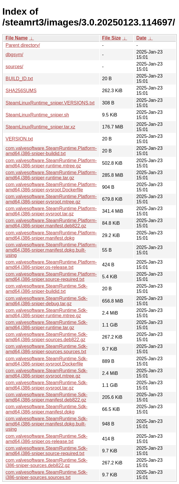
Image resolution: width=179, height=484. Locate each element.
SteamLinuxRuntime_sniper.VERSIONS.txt (50, 102)
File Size (111, 37)
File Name (17, 37)
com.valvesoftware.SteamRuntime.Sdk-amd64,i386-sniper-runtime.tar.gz (46, 325)
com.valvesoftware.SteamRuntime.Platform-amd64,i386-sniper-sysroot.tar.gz (51, 211)
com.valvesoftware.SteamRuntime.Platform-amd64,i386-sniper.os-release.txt (51, 265)
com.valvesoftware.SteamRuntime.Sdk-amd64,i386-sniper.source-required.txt (46, 451)
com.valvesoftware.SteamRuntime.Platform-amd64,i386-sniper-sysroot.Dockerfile (51, 187)
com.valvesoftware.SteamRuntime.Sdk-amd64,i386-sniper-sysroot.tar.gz (46, 385)
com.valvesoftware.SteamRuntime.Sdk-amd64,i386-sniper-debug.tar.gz (46, 301)
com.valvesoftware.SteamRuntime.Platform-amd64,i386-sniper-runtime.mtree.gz (51, 163)
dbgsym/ (14, 54)
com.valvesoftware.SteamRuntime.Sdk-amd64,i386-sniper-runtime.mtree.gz (46, 313)
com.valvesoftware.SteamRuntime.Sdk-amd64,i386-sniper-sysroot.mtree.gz (46, 373)
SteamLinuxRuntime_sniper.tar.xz (40, 126)
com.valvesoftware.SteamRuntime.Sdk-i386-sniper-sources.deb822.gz (46, 463)
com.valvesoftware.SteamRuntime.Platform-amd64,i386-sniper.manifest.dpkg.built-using (51, 250)
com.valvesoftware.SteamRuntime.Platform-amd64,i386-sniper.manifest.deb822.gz (51, 223)
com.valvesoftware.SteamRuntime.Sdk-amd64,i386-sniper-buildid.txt (46, 289)
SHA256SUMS (21, 90)
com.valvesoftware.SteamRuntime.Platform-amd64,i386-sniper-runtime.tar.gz (51, 175)
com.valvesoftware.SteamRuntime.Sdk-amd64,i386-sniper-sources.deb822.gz (46, 337)
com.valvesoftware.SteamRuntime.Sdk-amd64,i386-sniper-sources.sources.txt (46, 349)
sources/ (14, 66)
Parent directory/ (23, 45)
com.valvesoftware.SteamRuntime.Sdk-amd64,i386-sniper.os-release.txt (46, 439)
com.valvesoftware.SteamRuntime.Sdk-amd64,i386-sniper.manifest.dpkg (46, 409)
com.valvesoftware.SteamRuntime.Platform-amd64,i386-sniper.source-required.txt (51, 277)
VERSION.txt (19, 138)
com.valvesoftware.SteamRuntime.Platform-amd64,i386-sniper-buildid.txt (51, 151)
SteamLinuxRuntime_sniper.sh (37, 114)
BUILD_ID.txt (19, 78)
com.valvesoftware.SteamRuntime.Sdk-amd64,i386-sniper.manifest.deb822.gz (46, 397)
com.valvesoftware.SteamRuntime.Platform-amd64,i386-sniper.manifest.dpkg (51, 235)
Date (141, 37)
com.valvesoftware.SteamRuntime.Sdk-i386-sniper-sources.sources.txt (46, 475)
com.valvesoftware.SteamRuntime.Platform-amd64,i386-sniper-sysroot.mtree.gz (51, 199)
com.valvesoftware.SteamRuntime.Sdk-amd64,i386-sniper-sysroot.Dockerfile (46, 361)
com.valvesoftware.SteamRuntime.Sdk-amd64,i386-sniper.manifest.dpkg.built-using (46, 424)
